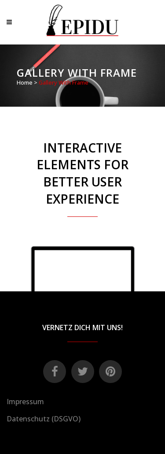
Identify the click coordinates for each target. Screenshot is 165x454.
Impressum (25, 401)
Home (25, 82)
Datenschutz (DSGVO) (44, 419)
